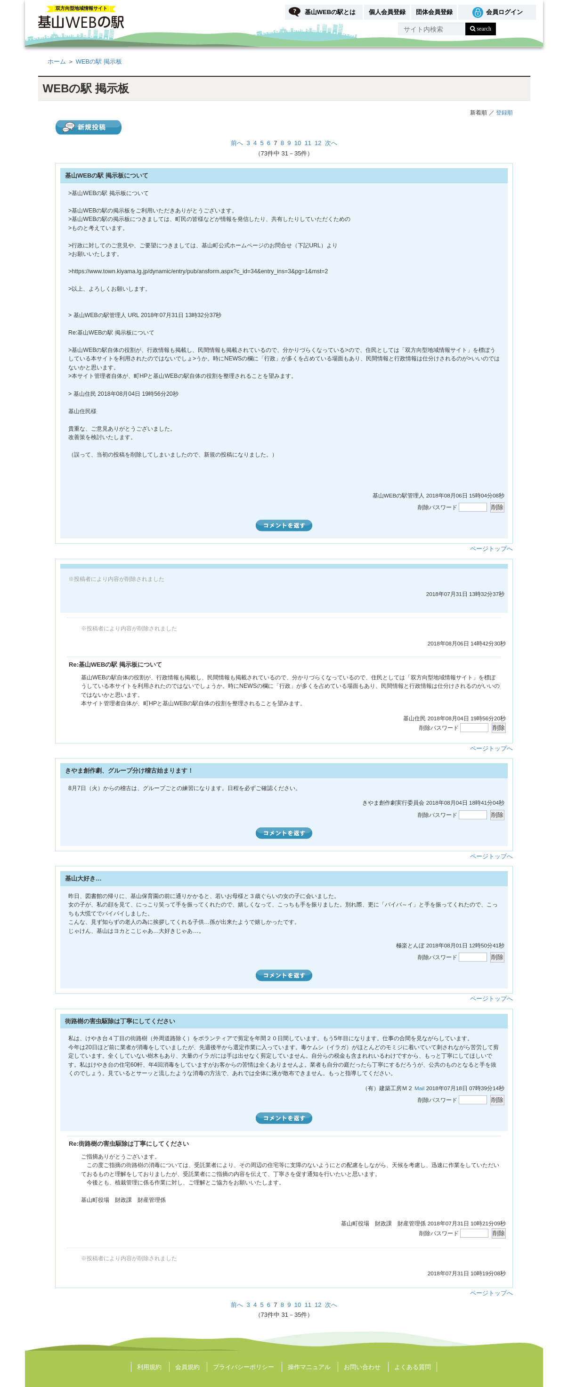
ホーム (57, 61)
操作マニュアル (309, 1367)
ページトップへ (491, 548)
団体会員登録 (434, 12)
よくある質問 (412, 1367)
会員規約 (187, 1367)
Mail (419, 1088)
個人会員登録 (387, 12)
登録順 (504, 112)
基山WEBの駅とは (330, 12)
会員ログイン (504, 12)
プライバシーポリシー (243, 1367)
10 (297, 143)
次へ (331, 143)
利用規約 (149, 1367)
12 (318, 143)
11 (308, 143)
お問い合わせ (362, 1367)
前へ (237, 143)
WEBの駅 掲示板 (99, 61)
